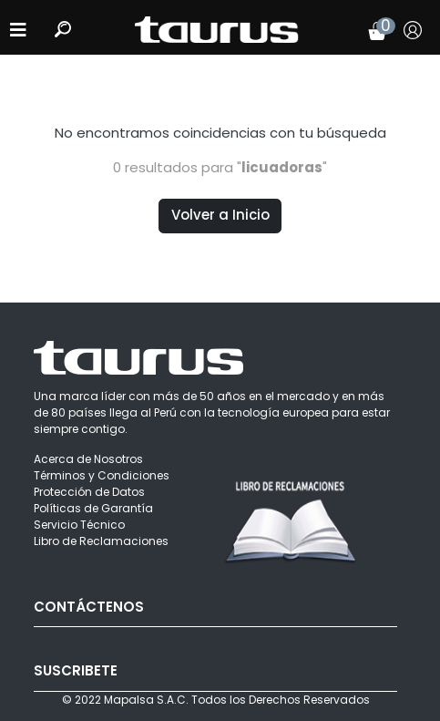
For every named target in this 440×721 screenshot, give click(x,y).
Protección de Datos (89, 492)
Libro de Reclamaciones (101, 541)
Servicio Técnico (79, 524)
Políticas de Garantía (93, 508)
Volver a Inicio (220, 214)
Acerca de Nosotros (88, 459)
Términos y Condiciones (101, 475)
